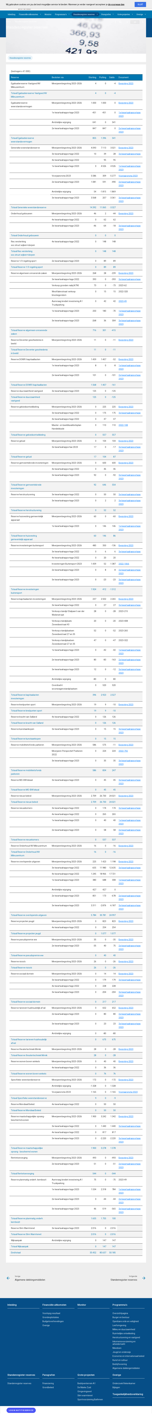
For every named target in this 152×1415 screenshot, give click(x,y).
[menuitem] (11, 14)
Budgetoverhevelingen (53, 1321)
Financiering (48, 1383)
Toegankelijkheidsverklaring (128, 1394)
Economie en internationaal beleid (128, 1356)
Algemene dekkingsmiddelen (126, 1368)
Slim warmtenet (85, 1395)
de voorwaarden (116, 4)
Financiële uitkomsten (28, 14)
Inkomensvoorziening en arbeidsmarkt (124, 1342)
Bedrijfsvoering (120, 1364)
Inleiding (11, 14)
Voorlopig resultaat (51, 1313)
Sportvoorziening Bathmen (90, 1399)
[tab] (20, 57)
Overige (139, 14)
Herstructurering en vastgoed (126, 1337)
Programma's (61, 14)
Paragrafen (106, 14)
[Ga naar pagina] (134, 22)
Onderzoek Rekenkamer (124, 1383)
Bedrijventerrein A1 (86, 1383)
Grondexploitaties (50, 1317)
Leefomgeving (119, 1325)
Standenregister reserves (84, 14)
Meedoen (117, 1348)
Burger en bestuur (121, 1317)
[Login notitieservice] (21, 1410)
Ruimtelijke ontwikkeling (124, 1333)
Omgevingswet (84, 1391)
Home (8, 22)
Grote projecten (123, 14)
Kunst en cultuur (120, 1360)
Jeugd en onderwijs (122, 1352)
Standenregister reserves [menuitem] (26, 22)
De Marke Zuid (84, 1387)
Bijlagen (116, 1387)
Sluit (140, 4)
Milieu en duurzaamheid (124, 1329)
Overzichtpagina (120, 1313)
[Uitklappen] (40, 14)
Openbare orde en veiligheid (126, 1321)
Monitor (48, 14)
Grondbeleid (48, 1387)
